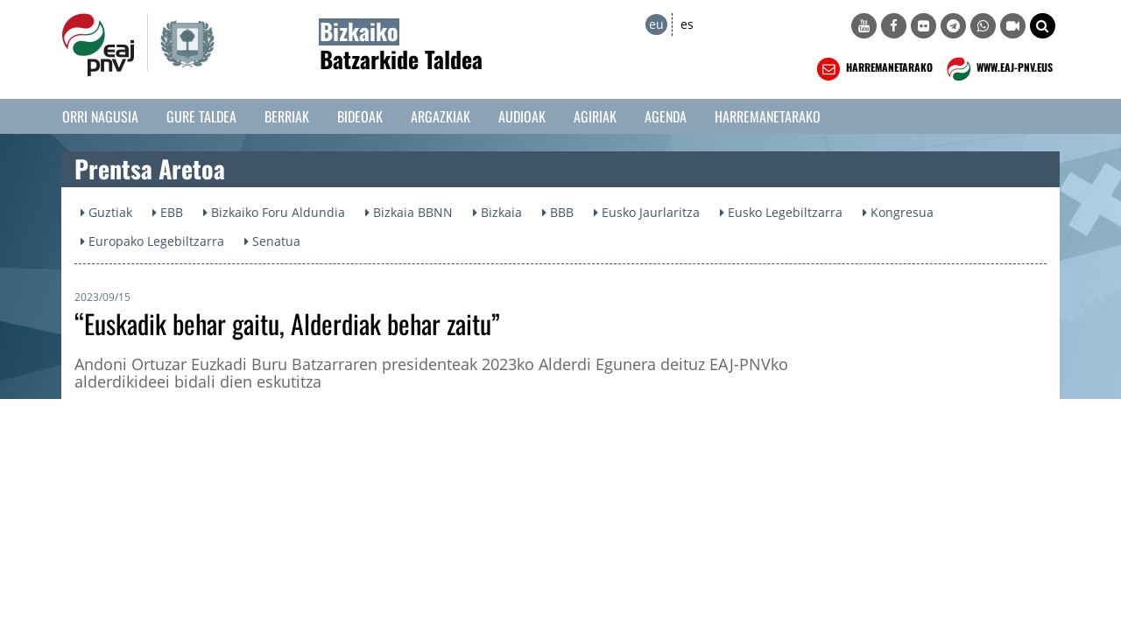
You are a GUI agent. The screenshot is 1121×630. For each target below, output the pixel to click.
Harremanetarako (768, 116)
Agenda (666, 116)
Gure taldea (201, 116)
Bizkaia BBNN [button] (409, 212)
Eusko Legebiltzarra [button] (781, 212)
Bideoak (360, 116)
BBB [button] (558, 212)
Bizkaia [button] (497, 212)
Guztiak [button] (106, 212)
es (687, 24)
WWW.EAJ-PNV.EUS (998, 69)
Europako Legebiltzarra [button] (152, 241)
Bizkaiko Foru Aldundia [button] (274, 212)
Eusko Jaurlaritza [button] (647, 212)
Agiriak (595, 116)
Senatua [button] (272, 241)
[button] (1042, 25)
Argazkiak (440, 116)
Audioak (522, 116)
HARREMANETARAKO (873, 69)
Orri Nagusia (100, 116)
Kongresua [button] (898, 212)
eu (656, 24)
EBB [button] (167, 212)
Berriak (286, 116)
